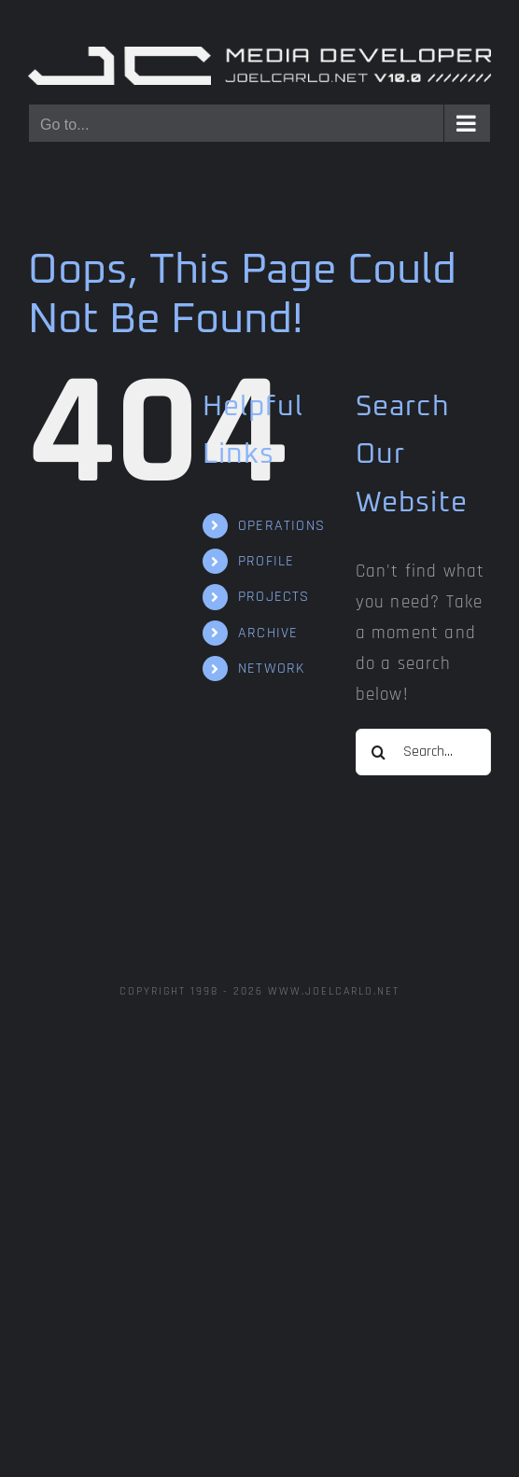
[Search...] (423, 752)
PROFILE (266, 561)
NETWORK (271, 668)
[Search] (379, 752)
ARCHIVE (268, 633)
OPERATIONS (281, 526)
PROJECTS (274, 596)
